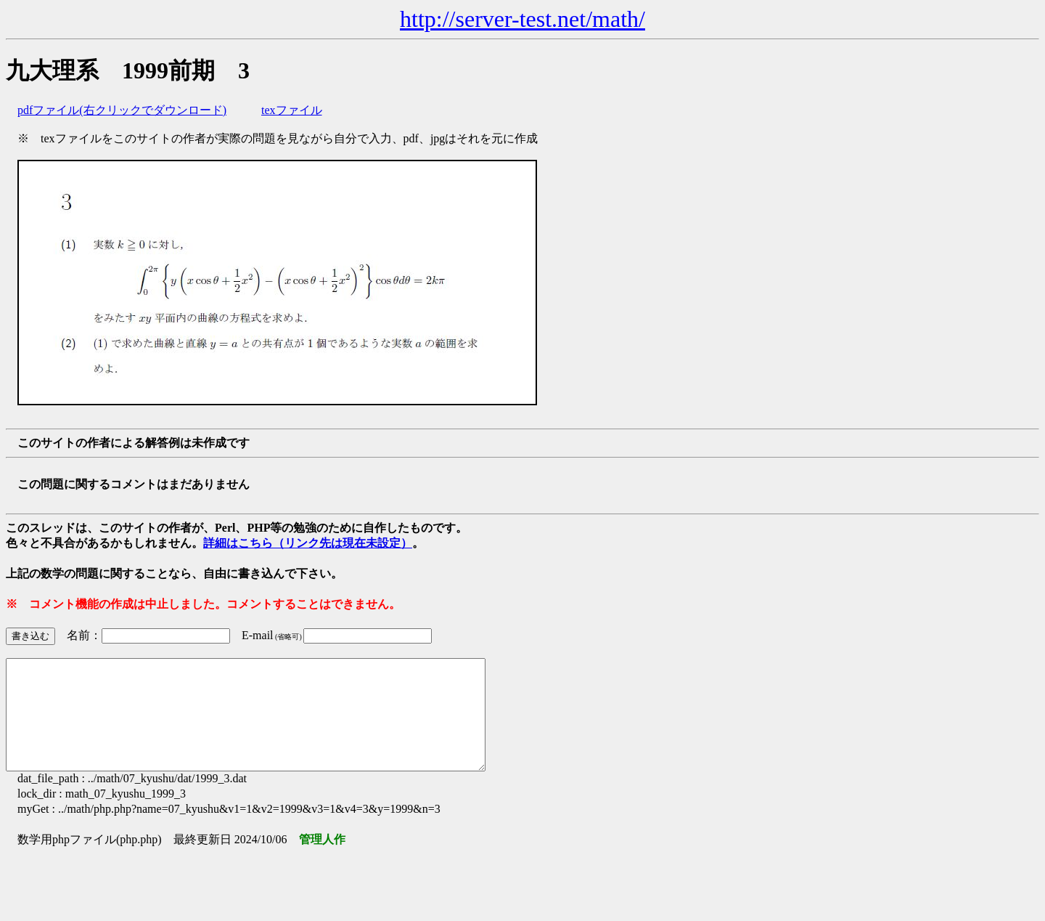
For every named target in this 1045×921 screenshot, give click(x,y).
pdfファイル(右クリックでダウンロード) (121, 110)
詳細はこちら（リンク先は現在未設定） (307, 543)
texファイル (291, 110)
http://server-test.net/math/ (522, 19)
